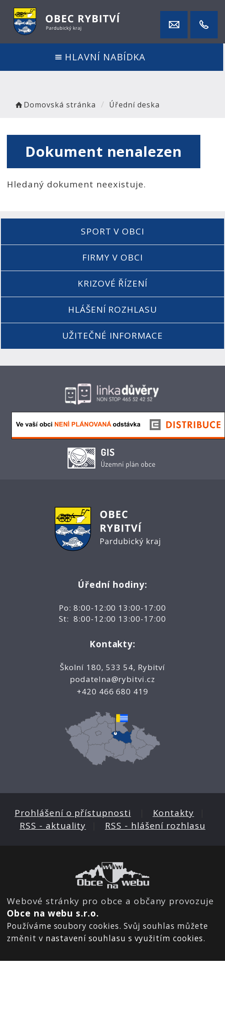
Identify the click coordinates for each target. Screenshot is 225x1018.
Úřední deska (134, 105)
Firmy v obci (112, 257)
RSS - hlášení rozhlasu (155, 825)
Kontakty (173, 813)
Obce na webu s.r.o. (53, 913)
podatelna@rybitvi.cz (112, 679)
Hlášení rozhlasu (112, 309)
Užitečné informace (112, 335)
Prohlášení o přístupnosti (73, 813)
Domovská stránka (55, 105)
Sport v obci (112, 231)
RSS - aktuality (53, 825)
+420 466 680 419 (112, 691)
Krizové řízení (112, 283)
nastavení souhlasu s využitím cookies (124, 938)
